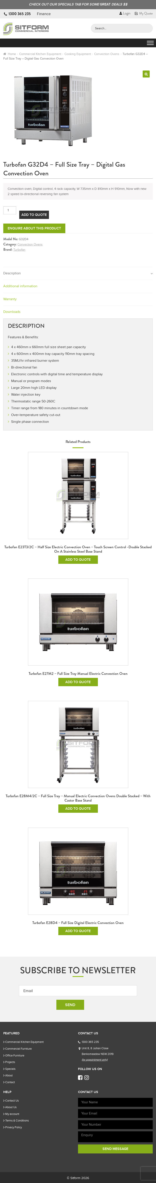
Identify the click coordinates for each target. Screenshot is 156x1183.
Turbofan (19, 249)
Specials (10, 1068)
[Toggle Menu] (150, 43)
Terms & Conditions (17, 1120)
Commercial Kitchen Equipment (40, 54)
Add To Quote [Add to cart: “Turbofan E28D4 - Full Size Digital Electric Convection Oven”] (78, 931)
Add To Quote (34, 215)
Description (12, 273)
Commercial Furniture (18, 1048)
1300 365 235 (20, 14)
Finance (44, 14)
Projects (10, 1062)
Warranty (10, 299)
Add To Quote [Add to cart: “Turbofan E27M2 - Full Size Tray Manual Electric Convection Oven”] (78, 682)
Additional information (20, 286)
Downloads (11, 312)
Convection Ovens (106, 54)
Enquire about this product (34, 228)
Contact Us (12, 1100)
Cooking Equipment (77, 54)
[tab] (78, 273)
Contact (10, 1082)
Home (12, 54)
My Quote (144, 13)
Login (124, 13)
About (9, 1075)
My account (12, 1114)
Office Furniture (14, 1055)
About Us (11, 1107)
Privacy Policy (13, 1127)
